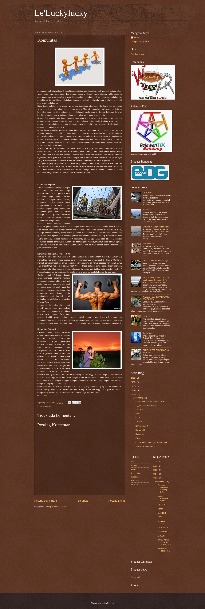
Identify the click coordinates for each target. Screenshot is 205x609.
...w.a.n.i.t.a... (148, 193)
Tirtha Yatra (148, 333)
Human (134, 465)
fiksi (132, 462)
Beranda (83, 500)
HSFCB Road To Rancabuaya (155, 261)
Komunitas (140, 434)
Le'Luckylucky (61, 13)
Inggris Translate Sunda (145, 405)
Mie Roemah (148, 244)
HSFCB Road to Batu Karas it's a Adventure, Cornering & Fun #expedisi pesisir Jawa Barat (156, 279)
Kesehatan (135, 473)
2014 (133, 390)
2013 (133, 394)
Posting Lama (116, 500)
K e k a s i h (140, 430)
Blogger (110, 603)
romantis (134, 484)
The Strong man (137, 54)
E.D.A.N (138, 438)
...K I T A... (147, 316)
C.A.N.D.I (139, 418)
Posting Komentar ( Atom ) (56, 506)
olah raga (135, 480)
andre (136, 37)
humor (133, 469)
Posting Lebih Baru (45, 500)
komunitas (47, 406)
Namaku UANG (142, 426)
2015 (133, 386)
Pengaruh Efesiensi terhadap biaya (150, 401)
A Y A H (138, 422)
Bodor (138, 413)
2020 (133, 382)
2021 (133, 378)
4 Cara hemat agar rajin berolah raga (151, 442)
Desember (137, 398)
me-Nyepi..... (148, 210)
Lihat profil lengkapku (140, 41)
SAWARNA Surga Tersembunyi (156, 227)
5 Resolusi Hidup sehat (145, 446)
